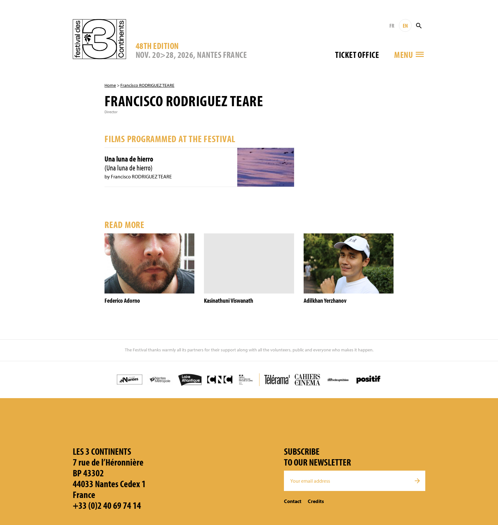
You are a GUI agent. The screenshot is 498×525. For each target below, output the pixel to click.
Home (110, 85)
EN (405, 25)
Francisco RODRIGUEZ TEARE (147, 85)
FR (391, 25)
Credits (316, 501)
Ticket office (357, 54)
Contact (292, 501)
